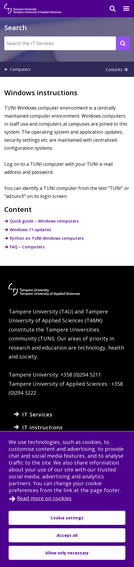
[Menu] (123, 8)
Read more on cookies (44, 498)
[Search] (109, 8)
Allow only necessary (67, 553)
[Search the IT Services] (67, 43)
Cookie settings (67, 518)
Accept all (67, 535)
